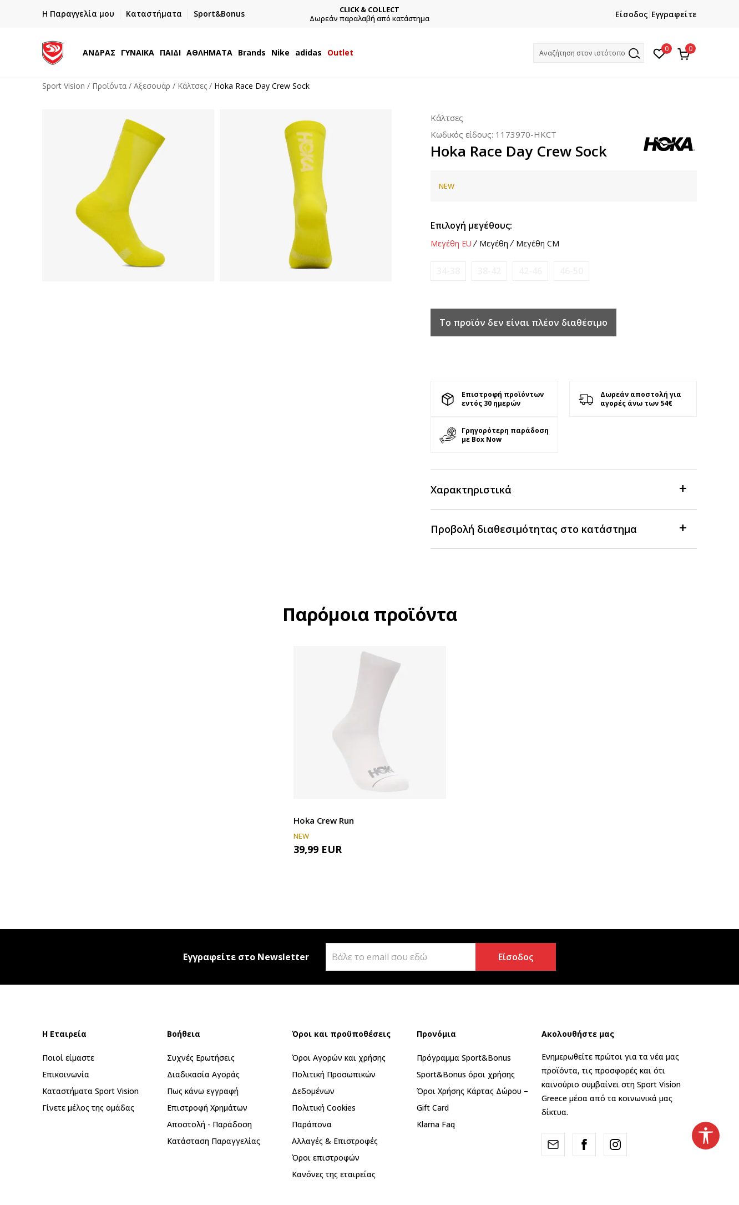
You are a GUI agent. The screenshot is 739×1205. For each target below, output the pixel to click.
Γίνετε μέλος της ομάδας (88, 1107)
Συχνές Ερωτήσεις (201, 1057)
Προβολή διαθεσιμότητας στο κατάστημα (558, 528)
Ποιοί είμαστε (68, 1057)
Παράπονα (312, 1124)
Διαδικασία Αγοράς (203, 1074)
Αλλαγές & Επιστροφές (335, 1141)
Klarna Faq (436, 1124)
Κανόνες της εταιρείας (334, 1174)
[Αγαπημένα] (659, 52)
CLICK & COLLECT (369, 10)
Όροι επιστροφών (326, 1157)
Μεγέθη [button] (493, 243)
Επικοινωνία (65, 1074)
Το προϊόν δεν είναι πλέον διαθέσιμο (523, 322)
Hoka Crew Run (323, 820)
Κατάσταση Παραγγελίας (213, 1141)
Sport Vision (63, 85)
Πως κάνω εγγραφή (203, 1091)
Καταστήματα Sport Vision (90, 1091)
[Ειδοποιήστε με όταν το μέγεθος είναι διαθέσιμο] (448, 271)
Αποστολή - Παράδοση (209, 1124)
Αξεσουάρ (152, 85)
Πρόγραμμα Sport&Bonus (464, 1057)
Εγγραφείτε (674, 14)
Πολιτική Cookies (324, 1107)
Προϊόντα (109, 85)
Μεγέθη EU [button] (451, 243)
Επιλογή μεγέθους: (471, 225)
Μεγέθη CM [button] (537, 243)
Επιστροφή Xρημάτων (207, 1107)
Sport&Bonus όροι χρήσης (466, 1074)
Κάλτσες (192, 85)
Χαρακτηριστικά (558, 488)
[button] (588, 53)
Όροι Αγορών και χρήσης (339, 1057)
